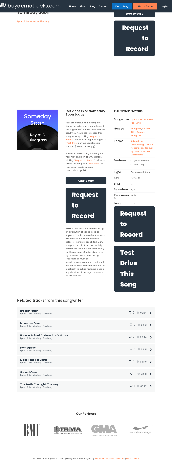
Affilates (120, 455)
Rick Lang (45, 21)
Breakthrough (30, 311)
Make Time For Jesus (34, 358)
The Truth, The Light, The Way (40, 382)
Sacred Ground (31, 370)
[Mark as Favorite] (19, 29)
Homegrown (29, 346)
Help (128, 455)
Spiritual (149, 148)
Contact (103, 6)
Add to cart (134, 14)
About (83, 6)
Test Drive (71, 143)
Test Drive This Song (128, 268)
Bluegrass (136, 128)
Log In (164, 6)
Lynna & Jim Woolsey (28, 21)
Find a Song (121, 6)
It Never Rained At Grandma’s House (44, 334)
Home (72, 6)
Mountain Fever (31, 322)
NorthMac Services (104, 455)
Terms (136, 455)
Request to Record (135, 38)
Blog (92, 6)
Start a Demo (145, 6)
